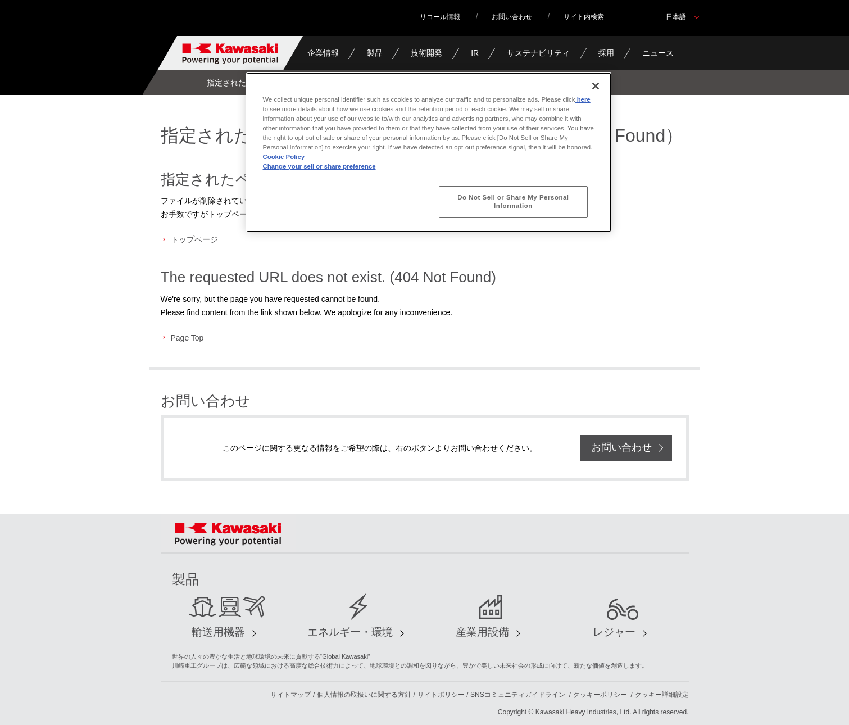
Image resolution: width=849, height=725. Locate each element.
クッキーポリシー (600, 695)
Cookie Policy (284, 156)
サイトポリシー (441, 695)
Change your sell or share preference (319, 166)
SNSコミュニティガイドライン (517, 695)
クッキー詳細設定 (662, 695)
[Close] (595, 86)
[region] (428, 152)
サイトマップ (290, 695)
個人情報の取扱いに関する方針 (364, 695)
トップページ (194, 239)
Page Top (187, 337)
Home (179, 82)
